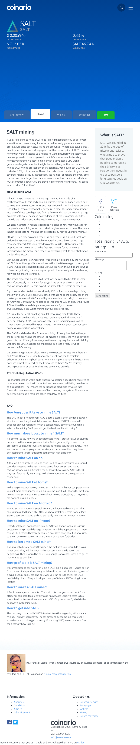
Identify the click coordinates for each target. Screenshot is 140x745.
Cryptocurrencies (89, 702)
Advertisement (22, 713)
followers (114, 205)
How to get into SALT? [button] (23, 608)
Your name (100, 251)
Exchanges (84, 115)
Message (99, 260)
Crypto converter (89, 716)
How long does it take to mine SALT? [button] (33, 413)
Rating (98, 274)
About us (19, 702)
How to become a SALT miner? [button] (29, 542)
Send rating (102, 298)
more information (61, 674)
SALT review (17, 115)
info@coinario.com (61, 738)
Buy (105, 115)
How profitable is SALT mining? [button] (29, 563)
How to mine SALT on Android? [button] (29, 504)
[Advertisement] (70, 82)
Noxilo (47, 674)
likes (100, 205)
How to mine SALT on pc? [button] (25, 458)
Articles (18, 709)
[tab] (48, 413)
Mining (40, 114)
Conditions (19, 706)
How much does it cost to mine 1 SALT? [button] (35, 434)
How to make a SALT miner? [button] (27, 587)
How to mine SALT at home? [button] (27, 483)
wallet (80, 743)
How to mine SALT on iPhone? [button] (28, 521)
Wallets (61, 115)
